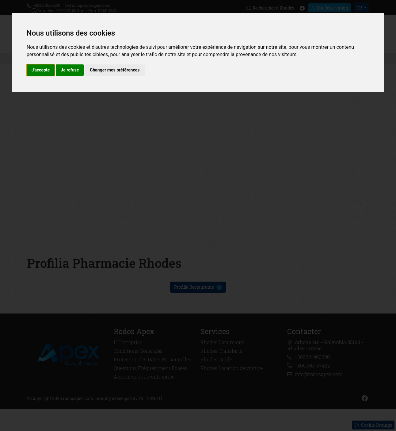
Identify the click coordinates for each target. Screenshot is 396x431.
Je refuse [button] (70, 69)
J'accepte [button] (41, 69)
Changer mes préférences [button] (114, 69)
